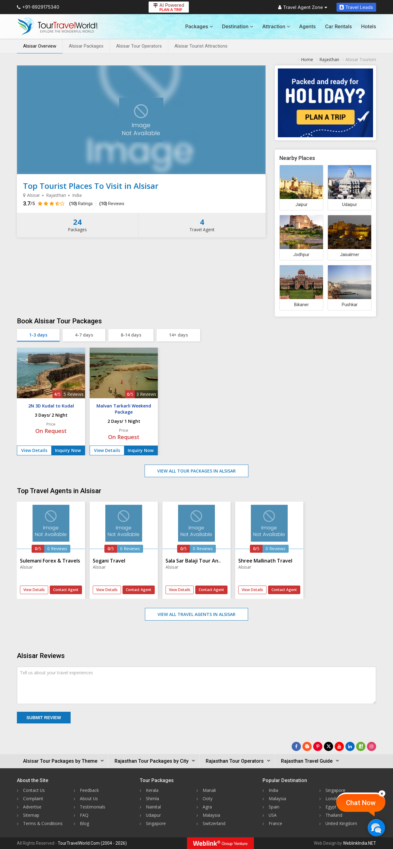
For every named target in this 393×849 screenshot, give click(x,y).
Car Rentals (338, 26)
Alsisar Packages (86, 46)
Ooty (207, 798)
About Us (89, 798)
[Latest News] (307, 746)
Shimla (152, 798)
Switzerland (214, 823)
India (273, 790)
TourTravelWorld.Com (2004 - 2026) (92, 843)
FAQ (84, 815)
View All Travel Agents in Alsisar (196, 614)
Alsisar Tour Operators (139, 46)
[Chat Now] (376, 828)
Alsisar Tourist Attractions (201, 46)
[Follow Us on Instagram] (371, 746)
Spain (274, 807)
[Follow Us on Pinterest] (317, 746)
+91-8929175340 (38, 7)
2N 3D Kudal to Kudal (51, 406)
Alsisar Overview (39, 46)
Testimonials (92, 807)
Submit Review (43, 717)
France (275, 823)
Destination (237, 26)
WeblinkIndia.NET (359, 843)
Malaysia (211, 815)
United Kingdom (341, 823)
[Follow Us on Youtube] (339, 746)
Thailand (333, 815)
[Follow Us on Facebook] (296, 746)
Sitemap (31, 815)
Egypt (331, 807)
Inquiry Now (68, 450)
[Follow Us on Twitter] (328, 746)
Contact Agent (66, 589)
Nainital (153, 807)
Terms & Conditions (43, 823)
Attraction (276, 26)
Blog (84, 823)
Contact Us (34, 790)
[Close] (382, 793)
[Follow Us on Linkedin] (350, 746)
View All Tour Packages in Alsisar (196, 471)
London (333, 798)
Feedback (89, 790)
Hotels (368, 26)
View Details (34, 450)
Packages (198, 26)
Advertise (32, 807)
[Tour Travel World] (57, 26)
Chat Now (360, 803)
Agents (307, 26)
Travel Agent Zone (302, 7)
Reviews (111, 203)
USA (273, 815)
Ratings (81, 203)
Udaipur (153, 815)
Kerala (152, 790)
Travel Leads (356, 7)
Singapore (156, 823)
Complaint (33, 798)
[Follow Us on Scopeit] (360, 746)
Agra (207, 807)
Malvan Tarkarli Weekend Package (123, 409)
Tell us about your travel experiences (56, 673)
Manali (209, 790)
